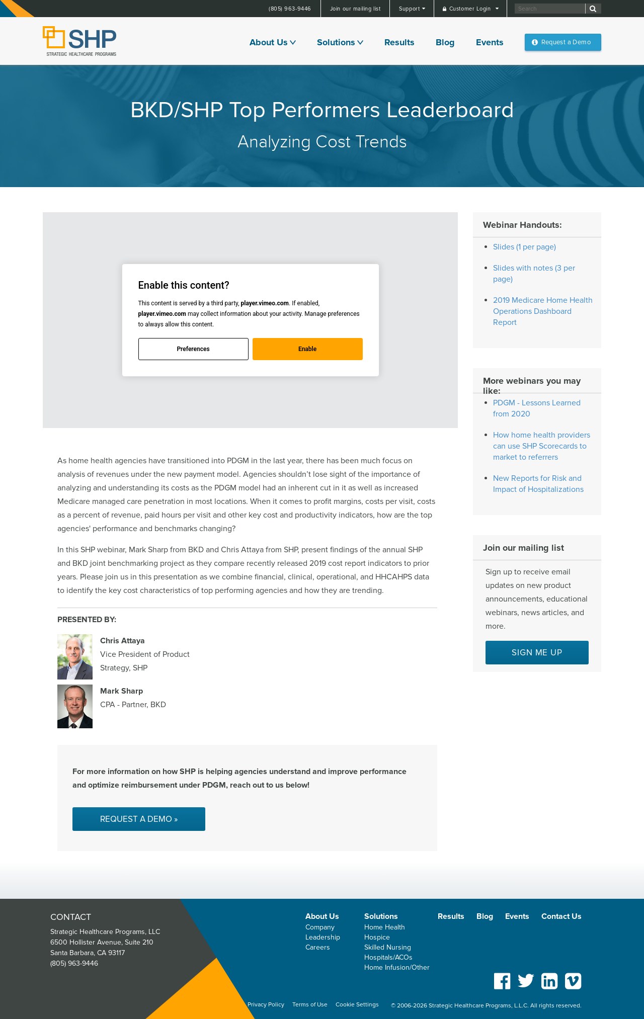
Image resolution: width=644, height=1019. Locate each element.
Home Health (384, 927)
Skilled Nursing (387, 947)
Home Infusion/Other (397, 967)
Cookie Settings (357, 1004)
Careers (317, 947)
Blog (445, 42)
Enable (307, 349)
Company (320, 927)
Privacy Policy (266, 1004)
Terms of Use (310, 1004)
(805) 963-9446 (290, 9)
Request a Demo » (139, 819)
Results (399, 42)
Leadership (322, 937)
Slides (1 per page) (524, 247)
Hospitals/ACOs (388, 957)
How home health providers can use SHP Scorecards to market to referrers (541, 446)
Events (490, 42)
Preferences (193, 349)
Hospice (377, 937)
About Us (269, 42)
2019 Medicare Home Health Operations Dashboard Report (543, 311)
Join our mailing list (355, 9)
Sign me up (537, 652)
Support (410, 9)
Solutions (336, 42)
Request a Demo (566, 42)
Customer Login (471, 9)
